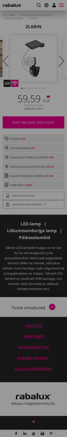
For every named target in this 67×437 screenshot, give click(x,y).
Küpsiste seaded (33, 245)
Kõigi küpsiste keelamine (33, 254)
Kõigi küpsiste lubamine (33, 264)
